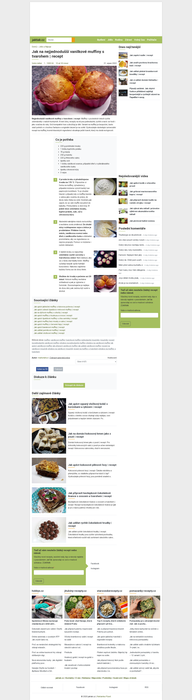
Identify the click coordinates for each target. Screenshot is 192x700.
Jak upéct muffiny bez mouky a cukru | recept (53, 321)
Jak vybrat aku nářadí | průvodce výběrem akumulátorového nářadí (144, 211)
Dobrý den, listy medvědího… (131, 250)
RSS (146, 687)
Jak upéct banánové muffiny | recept (49, 327)
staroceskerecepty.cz (109, 590)
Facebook (95, 563)
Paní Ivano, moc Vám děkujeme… (132, 270)
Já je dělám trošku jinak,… (129, 278)
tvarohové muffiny (73, 340)
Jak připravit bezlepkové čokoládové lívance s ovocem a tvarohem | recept (90, 495)
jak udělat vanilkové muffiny (89, 346)
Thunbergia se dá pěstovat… (131, 235)
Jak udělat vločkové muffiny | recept (49, 333)
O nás (78, 678)
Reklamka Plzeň (104, 696)
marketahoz (43, 358)
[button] (74, 90)
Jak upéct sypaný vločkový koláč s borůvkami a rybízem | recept (88, 405)
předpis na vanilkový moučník (60, 349)
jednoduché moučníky (90, 340)
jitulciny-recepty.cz (75, 590)
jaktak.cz (60, 678)
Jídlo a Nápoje (45, 47)
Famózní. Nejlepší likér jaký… (131, 255)
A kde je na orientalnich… (129, 283)
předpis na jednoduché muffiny (73, 343)
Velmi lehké (37, 63)
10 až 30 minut (62, 63)
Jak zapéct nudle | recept (141, 55)
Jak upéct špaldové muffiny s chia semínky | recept (55, 318)
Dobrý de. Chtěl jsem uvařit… (131, 260)
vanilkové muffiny (58, 340)
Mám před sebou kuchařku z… (131, 265)
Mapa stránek (130, 678)
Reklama (86, 678)
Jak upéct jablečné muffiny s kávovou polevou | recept (57, 307)
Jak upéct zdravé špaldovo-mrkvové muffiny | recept (56, 309)
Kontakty (70, 678)
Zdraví (128, 39)
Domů (34, 47)
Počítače (151, 39)
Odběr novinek (47, 687)
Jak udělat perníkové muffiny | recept (49, 330)
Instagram (95, 568)
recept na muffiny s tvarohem (85, 349)
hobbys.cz (38, 590)
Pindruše (68, 652)
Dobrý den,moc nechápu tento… (132, 245)
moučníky (104, 340)
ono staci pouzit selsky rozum (131, 240)
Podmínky (107, 678)
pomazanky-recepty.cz (143, 590)
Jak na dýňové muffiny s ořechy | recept (51, 312)
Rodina (119, 39)
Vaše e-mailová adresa (43, 567)
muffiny (47, 340)
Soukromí (117, 678)
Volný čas (139, 39)
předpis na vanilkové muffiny (98, 343)
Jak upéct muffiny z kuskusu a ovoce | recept (53, 315)
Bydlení (101, 39)
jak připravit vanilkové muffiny (65, 346)
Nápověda (96, 678)
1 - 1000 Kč (49, 63)
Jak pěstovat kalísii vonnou (142, 221)
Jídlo (110, 39)
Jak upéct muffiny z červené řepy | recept (51, 324)
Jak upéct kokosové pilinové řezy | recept (92, 464)
